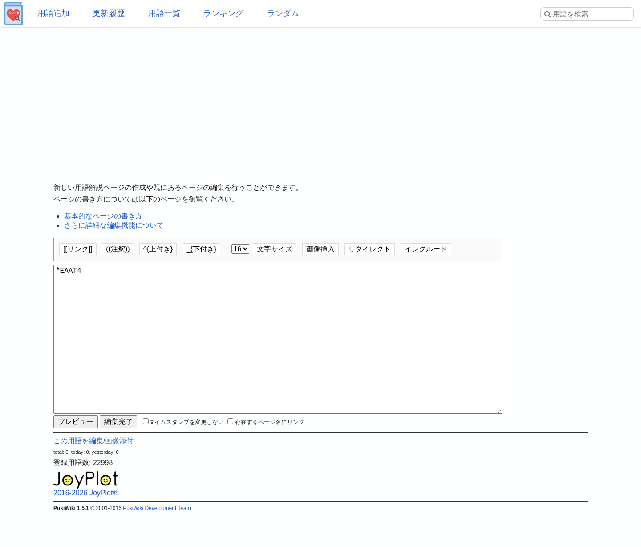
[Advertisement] (320, 98)
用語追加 (53, 13)
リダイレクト (369, 249)
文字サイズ (274, 249)
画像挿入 (320, 249)
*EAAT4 (277, 355)
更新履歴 (109, 13)
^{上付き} (158, 249)
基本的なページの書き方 (103, 216)
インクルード (426, 249)
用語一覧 (164, 13)
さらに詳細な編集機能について (114, 225)
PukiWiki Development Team (157, 540)
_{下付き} (202, 249)
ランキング (223, 13)
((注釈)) (118, 249)
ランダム (283, 13)
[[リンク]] (78, 249)
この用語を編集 (78, 473)
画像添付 (119, 473)
